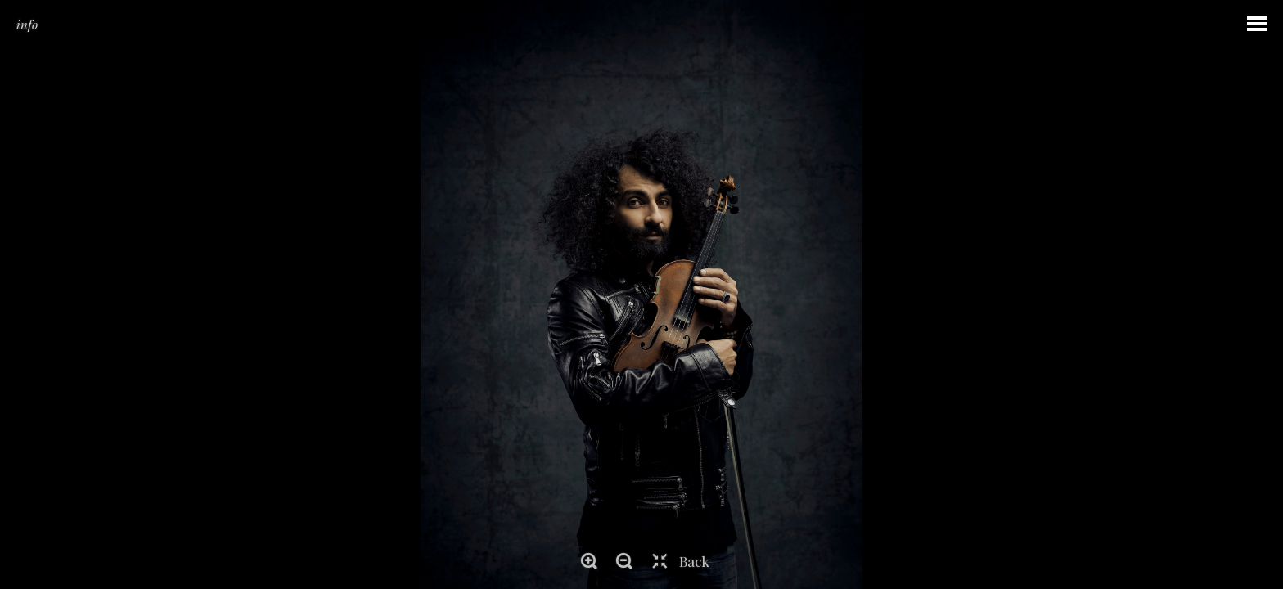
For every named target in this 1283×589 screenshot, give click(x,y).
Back (694, 561)
